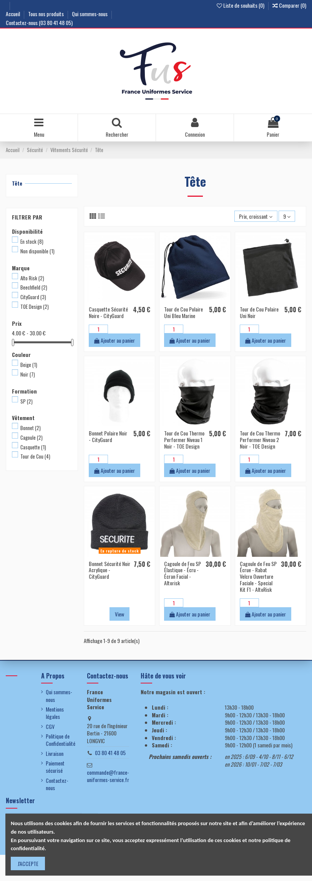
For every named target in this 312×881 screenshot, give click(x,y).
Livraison (54, 753)
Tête (17, 183)
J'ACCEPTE (28, 863)
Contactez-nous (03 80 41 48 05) (39, 22)
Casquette (33, 447)
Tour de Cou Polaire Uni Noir (259, 312)
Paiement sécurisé (55, 766)
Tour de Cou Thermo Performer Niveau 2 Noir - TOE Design (260, 439)
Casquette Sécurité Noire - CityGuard (108, 312)
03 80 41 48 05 (110, 753)
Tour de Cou (35, 456)
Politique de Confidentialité (60, 739)
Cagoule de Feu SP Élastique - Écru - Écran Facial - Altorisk (182, 573)
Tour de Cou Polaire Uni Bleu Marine (183, 312)
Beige (28, 364)
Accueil (13, 14)
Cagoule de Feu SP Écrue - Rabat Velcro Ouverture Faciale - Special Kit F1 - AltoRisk (258, 576)
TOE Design (34, 306)
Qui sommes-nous (90, 14)
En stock (31, 241)
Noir (27, 374)
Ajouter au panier (114, 340)
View (119, 614)
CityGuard (33, 297)
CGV (50, 726)
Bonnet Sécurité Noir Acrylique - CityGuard (109, 570)
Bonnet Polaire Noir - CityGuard (108, 436)
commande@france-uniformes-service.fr (108, 776)
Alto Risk (32, 278)
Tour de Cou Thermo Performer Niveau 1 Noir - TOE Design (184, 439)
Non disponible (37, 251)
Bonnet (30, 428)
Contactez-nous (57, 784)
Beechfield (33, 287)
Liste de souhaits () (241, 5)
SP (26, 401)
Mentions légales (55, 712)
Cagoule (31, 437)
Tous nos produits (46, 14)
